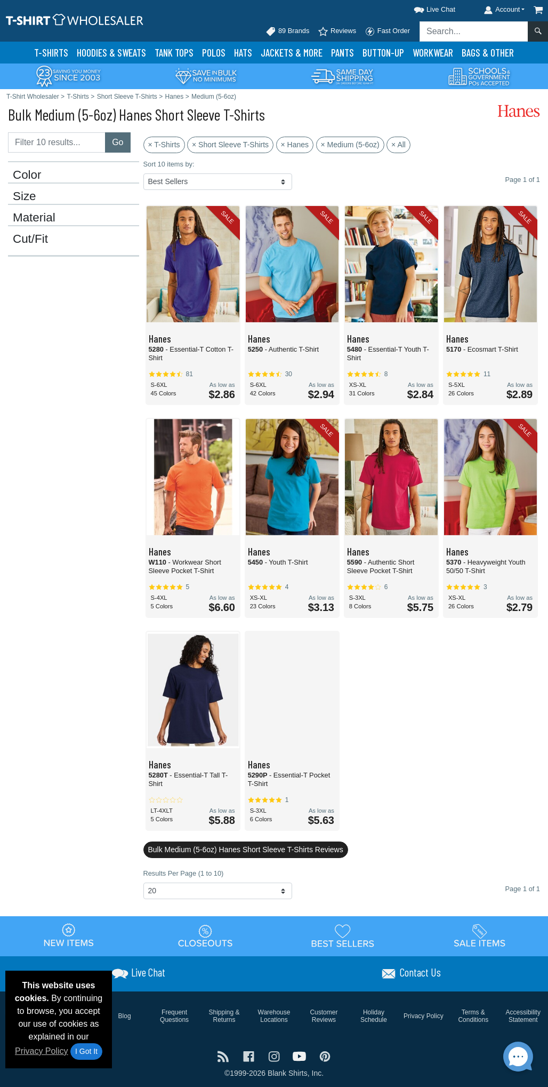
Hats (243, 52)
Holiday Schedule (373, 1016)
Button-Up (383, 52)
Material (34, 218)
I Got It (86, 1051)
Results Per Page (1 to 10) (183, 873)
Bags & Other (488, 52)
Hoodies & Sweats (111, 52)
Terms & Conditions (473, 1016)
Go (117, 142)
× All (398, 144)
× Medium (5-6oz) (350, 144)
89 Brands (287, 31)
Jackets (292, 52)
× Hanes (295, 144)
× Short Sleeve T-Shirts (230, 144)
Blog (124, 1016)
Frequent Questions (174, 1016)
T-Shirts (51, 52)
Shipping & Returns (224, 1016)
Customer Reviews (323, 1016)
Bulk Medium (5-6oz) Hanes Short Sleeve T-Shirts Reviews (245, 849)
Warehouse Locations (274, 1016)
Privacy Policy (41, 1051)
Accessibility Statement (523, 1016)
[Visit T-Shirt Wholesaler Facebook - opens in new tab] (250, 1055)
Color (27, 175)
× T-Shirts (164, 144)
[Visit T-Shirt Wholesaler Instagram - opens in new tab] (275, 1055)
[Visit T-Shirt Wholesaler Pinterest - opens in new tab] (324, 1055)
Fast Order (387, 31)
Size (24, 196)
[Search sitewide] (474, 31)
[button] (424, 7)
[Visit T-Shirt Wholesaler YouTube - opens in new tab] (300, 1055)
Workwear (433, 52)
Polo (213, 52)
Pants (342, 52)
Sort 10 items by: (169, 164)
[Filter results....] (57, 142)
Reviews (337, 31)
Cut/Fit (30, 239)
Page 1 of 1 (522, 889)
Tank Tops (174, 52)
